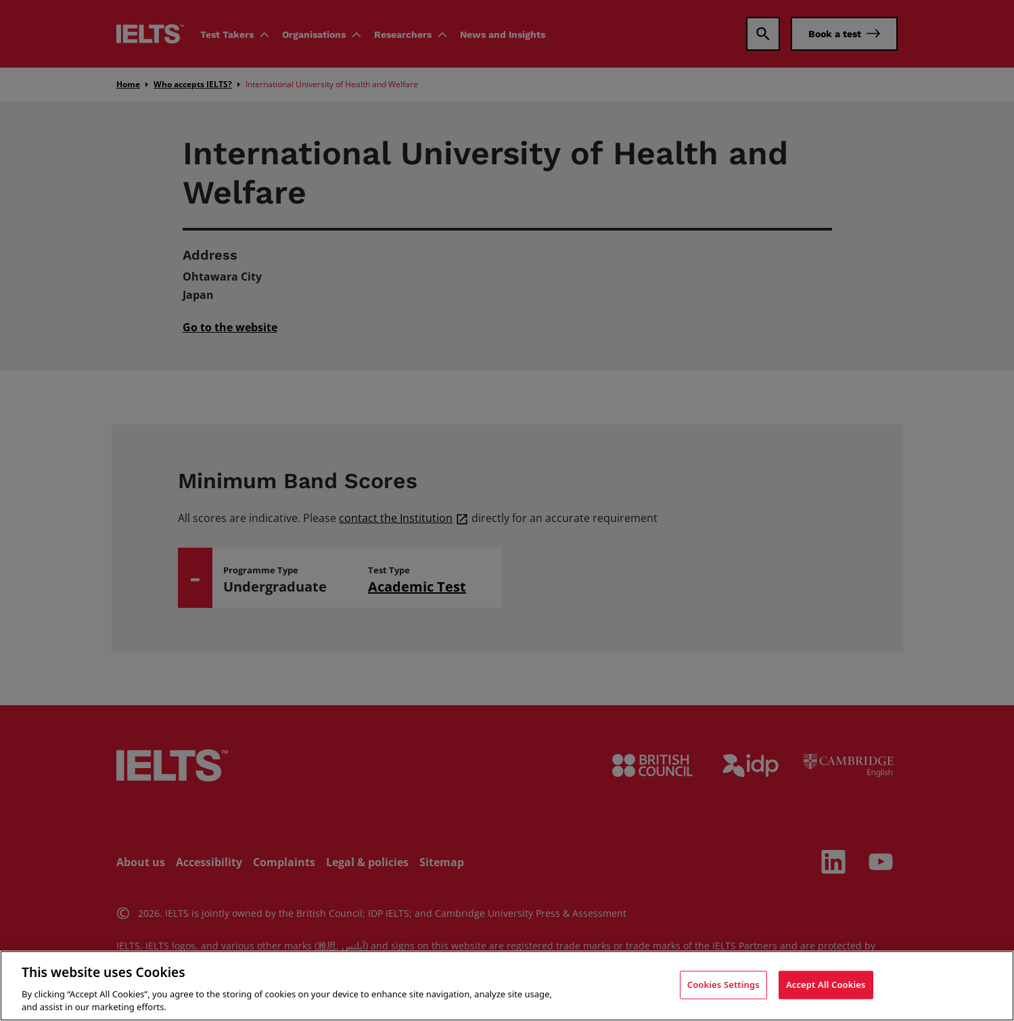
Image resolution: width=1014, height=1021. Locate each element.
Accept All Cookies (826, 984)
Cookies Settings (723, 984)
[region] (507, 986)
